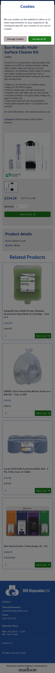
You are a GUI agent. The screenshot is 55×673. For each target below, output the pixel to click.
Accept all (39, 38)
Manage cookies (15, 38)
